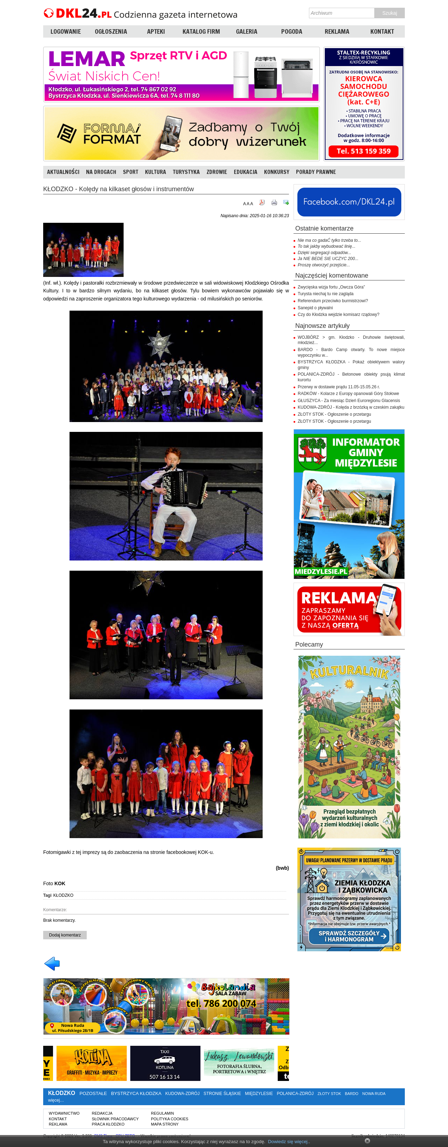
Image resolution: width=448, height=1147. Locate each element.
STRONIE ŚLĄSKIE (222, 1093)
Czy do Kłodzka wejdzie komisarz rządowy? (339, 314)
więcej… (56, 1100)
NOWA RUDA (374, 1093)
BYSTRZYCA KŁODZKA (136, 1093)
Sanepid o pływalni (315, 307)
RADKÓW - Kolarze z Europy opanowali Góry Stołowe (348, 393)
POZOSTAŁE (93, 1093)
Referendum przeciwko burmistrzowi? (333, 300)
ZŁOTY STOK (329, 1093)
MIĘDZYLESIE (259, 1093)
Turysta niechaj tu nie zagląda (326, 293)
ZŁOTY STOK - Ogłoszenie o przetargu (334, 414)
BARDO (351, 1093)
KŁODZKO (63, 895)
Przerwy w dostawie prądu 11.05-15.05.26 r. (339, 386)
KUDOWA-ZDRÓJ (182, 1093)
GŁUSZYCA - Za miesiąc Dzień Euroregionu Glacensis (349, 400)
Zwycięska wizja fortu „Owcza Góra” (331, 287)
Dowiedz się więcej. (288, 1141)
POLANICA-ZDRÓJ (295, 1093)
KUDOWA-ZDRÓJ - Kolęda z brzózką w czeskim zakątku (351, 407)
